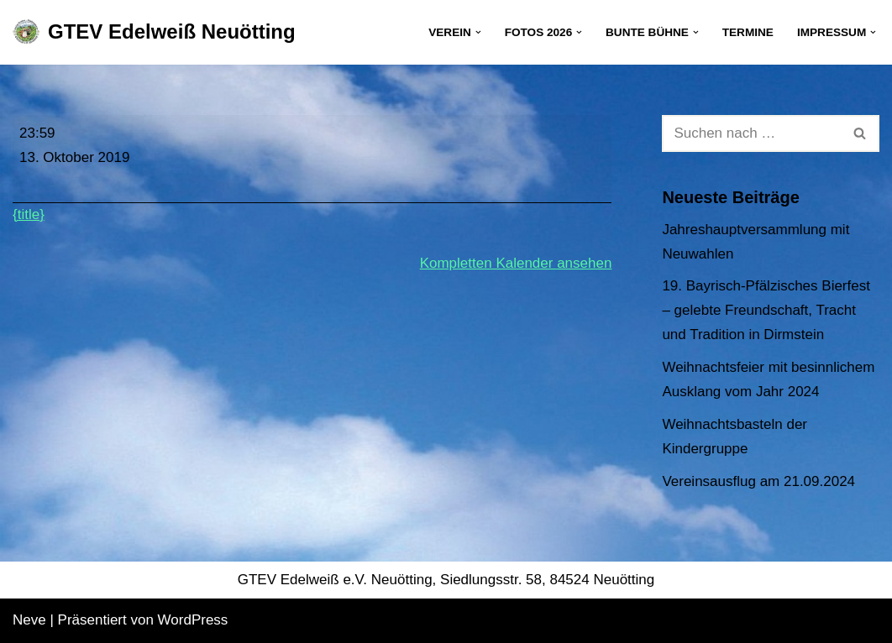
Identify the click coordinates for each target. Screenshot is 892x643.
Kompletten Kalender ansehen (516, 263)
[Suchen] (752, 133)
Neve (29, 620)
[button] (478, 32)
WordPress (193, 620)
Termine (748, 32)
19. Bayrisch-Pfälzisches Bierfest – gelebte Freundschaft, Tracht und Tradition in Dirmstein (766, 310)
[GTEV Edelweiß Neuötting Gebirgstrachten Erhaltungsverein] (154, 32)
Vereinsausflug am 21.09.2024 (758, 481)
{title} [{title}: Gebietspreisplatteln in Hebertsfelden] (29, 214)
